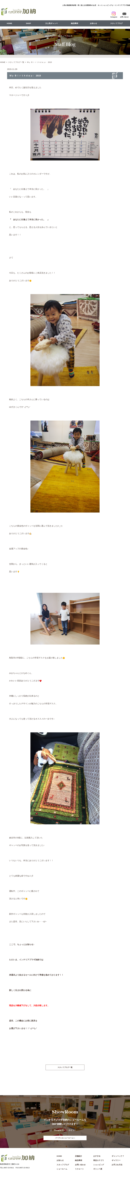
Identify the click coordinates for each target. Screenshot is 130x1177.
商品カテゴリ (98, 1161)
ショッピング (98, 1165)
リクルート (79, 1169)
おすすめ (96, 1157)
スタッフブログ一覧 (16, 62)
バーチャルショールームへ (65, 1138)
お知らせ (93, 23)
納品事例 (74, 23)
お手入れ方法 (117, 1165)
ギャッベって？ (118, 1157)
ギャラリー (116, 1161)
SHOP (28, 23)
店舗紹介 (78, 1157)
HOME (9, 23)
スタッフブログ (116, 23)
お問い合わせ (80, 1165)
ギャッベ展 (97, 1169)
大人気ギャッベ (51, 23)
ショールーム (62, 1169)
